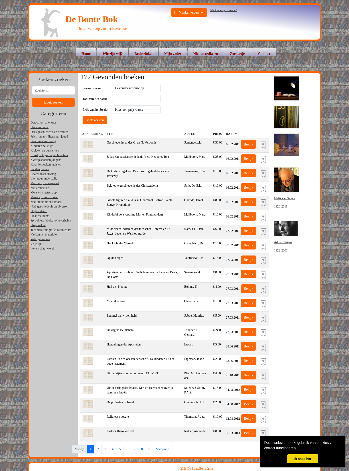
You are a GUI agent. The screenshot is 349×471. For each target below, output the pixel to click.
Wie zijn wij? (113, 54)
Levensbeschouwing (43, 174)
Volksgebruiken (40, 239)
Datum (232, 134)
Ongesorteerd (38, 211)
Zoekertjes (238, 54)
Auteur (191, 134)
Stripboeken (38, 225)
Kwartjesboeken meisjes (45, 164)
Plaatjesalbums (39, 216)
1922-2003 (281, 250)
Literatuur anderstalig (43, 178)
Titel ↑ (113, 134)
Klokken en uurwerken (44, 150)
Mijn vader (172, 54)
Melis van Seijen (284, 198)
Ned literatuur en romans (46, 202)
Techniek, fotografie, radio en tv (50, 230)
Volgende (162, 449)
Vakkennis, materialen (44, 234)
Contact (264, 54)
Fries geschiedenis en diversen (49, 132)
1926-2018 (281, 206)
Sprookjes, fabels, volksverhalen (50, 220)
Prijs (217, 134)
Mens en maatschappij (44, 192)
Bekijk (248, 144)
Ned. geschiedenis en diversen (49, 206)
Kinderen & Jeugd (41, 146)
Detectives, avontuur (43, 122)
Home (86, 54)
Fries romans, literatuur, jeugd (49, 136)
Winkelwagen (189, 12)
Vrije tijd (36, 243)
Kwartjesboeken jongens (45, 160)
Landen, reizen (39, 169)
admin (209, 468)
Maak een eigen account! (223, 10)
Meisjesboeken (39, 188)
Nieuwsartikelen (205, 54)
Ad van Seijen (283, 242)
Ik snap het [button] (302, 459)
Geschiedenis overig (43, 141)
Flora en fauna (39, 127)
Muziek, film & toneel (44, 197)
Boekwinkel (143, 54)
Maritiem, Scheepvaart (44, 183)
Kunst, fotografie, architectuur (49, 155)
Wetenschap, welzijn (43, 248)
